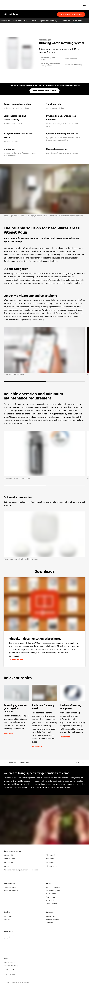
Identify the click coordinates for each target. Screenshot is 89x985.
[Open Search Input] (79, 5)
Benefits (6, 21)
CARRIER (26, 982)
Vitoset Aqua (25, 763)
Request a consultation (71, 14)
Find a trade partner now (44, 91)
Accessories (78, 21)
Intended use (18, 21)
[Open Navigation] (84, 5)
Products (12, 763)
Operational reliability (61, 21)
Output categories (33, 21)
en (5, 763)
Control (47, 21)
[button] (80, 763)
